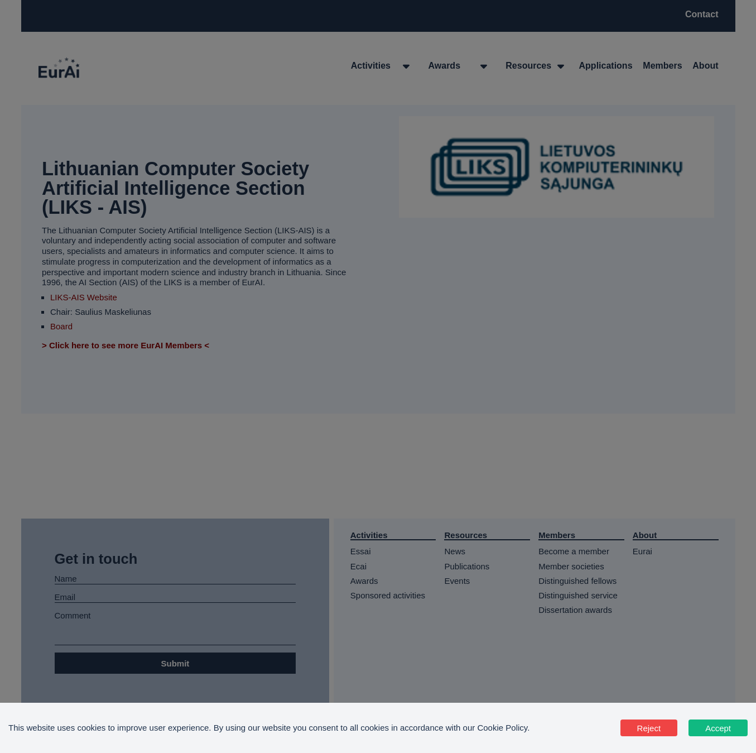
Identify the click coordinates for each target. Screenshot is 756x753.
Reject (649, 728)
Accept (718, 728)
